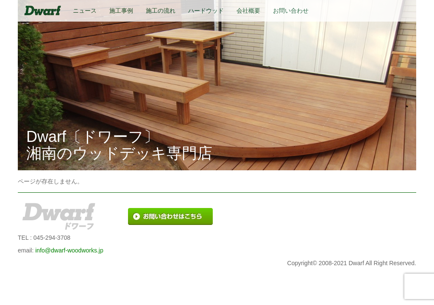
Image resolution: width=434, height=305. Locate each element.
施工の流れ (160, 10)
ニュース (85, 10)
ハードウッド (206, 10)
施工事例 (121, 10)
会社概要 (248, 10)
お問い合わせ (291, 10)
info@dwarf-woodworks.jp (69, 250)
